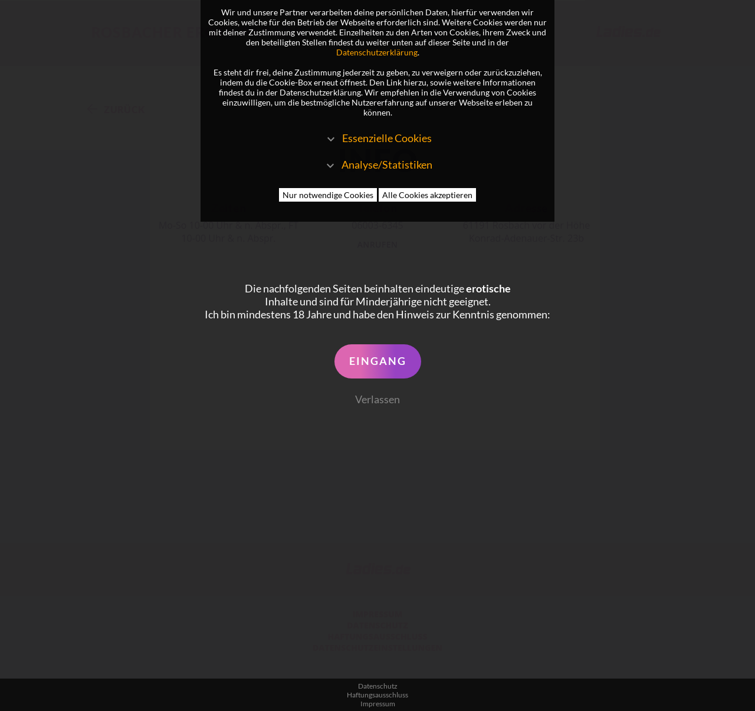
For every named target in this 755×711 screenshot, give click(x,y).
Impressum (377, 703)
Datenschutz (378, 686)
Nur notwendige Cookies (328, 195)
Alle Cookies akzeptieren (427, 195)
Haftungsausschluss (377, 694)
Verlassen (377, 399)
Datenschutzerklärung (377, 52)
